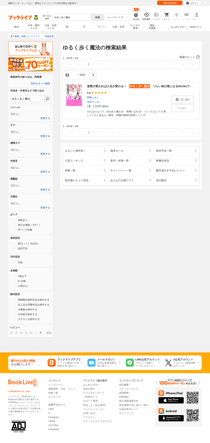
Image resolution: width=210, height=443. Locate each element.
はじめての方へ (178, 27)
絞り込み (47, 17)
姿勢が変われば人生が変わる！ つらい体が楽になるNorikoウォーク (142, 86)
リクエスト (89, 417)
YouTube (53, 425)
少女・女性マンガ (51, 27)
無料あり (20, 220)
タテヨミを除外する (26, 319)
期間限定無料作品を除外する (31, 299)
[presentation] (11, 332)
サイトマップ (126, 413)
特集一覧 (53, 392)
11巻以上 (20, 285)
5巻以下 (20, 276)
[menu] (41, 332)
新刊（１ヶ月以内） (26, 243)
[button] (131, 57)
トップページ (55, 384)
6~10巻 (19, 281)
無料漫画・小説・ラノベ (61, 388)
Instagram (53, 417)
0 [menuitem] (41, 332)
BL (67, 26)
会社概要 (124, 384)
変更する (45, 118)
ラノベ (101, 26)
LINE (51, 409)
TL (84, 26)
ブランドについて (128, 388)
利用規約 (124, 396)
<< (69, 64)
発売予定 (20, 248)
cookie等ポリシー (128, 409)
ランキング (54, 396)
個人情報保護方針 (128, 401)
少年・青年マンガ (34, 27)
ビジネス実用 (135, 27)
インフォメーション (94, 409)
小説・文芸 (118, 26)
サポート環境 (90, 401)
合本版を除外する (25, 314)
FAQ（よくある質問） (95, 405)
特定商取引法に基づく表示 (133, 405)
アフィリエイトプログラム (97, 421)
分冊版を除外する (25, 309)
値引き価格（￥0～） (27, 224)
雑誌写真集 (152, 27)
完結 (18, 262)
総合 (16, 26)
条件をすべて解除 (40, 83)
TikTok (51, 421)
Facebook (53, 429)
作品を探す (89, 388)
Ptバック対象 (22, 229)
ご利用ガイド (195, 27)
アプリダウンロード (94, 392)
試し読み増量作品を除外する (31, 304)
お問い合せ (89, 413)
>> (192, 64)
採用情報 (124, 392)
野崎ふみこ (93, 97)
